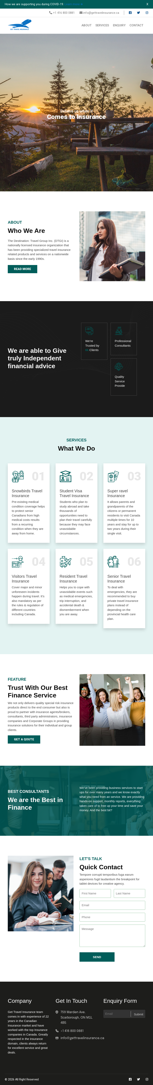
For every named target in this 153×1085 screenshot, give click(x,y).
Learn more (74, 4)
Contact (136, 25)
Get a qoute (24, 739)
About (86, 25)
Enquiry (119, 25)
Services (102, 25)
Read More (22, 269)
